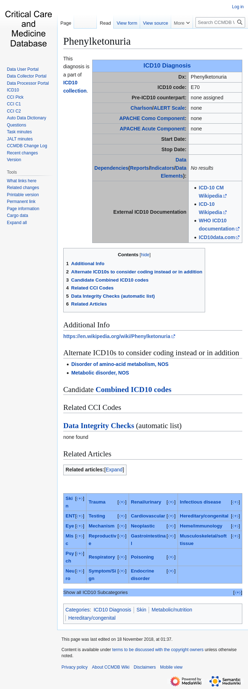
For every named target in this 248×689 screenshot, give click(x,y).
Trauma (97, 502)
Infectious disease (200, 502)
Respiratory (102, 557)
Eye (70, 526)
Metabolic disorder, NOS (100, 373)
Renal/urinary (146, 502)
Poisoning (142, 557)
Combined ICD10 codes (133, 389)
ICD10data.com (217, 237)
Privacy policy (74, 667)
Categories (77, 610)
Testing (97, 516)
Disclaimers (145, 667)
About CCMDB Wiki (110, 667)
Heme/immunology (201, 526)
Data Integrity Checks (98, 425)
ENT (70, 516)
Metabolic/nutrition (172, 610)
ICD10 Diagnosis (167, 65)
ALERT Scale (169, 108)
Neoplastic (143, 526)
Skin (141, 610)
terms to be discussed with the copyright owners (157, 649)
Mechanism (101, 526)
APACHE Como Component (152, 118)
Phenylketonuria (97, 41)
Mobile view (171, 667)
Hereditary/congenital (204, 516)
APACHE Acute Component (152, 129)
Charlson (141, 108)
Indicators (162, 168)
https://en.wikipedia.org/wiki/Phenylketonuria (116, 336)
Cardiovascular (148, 516)
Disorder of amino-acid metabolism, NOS (119, 364)
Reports (139, 168)
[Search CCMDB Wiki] (220, 22)
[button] (17, 222)
